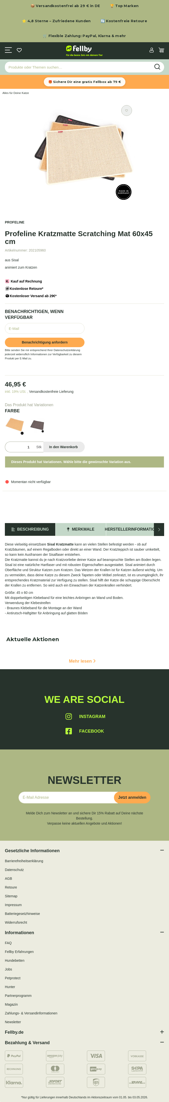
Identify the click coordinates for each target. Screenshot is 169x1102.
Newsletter (13, 1022)
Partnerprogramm (18, 996)
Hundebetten (14, 960)
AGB (8, 878)
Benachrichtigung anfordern (44, 342)
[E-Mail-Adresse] (68, 797)
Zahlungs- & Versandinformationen (31, 1013)
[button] (152, 51)
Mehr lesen (82, 661)
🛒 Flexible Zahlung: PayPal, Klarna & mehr (84, 36)
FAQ (8, 943)
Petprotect (12, 978)
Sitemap (11, 896)
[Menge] (19, 447)
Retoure (11, 887)
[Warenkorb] (161, 51)
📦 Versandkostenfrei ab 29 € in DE (65, 6)
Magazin (11, 1004)
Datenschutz (14, 870)
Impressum (13, 905)
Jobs (8, 969)
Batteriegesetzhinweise (22, 914)
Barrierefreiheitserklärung (24, 861)
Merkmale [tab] (80, 529)
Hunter (10, 987)
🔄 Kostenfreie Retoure (124, 21)
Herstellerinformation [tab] (131, 529)
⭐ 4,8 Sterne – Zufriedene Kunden (56, 21)
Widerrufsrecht (16, 922)
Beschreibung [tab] (30, 529)
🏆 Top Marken (124, 6)
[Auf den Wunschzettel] (126, 110)
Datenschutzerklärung (67, 350)
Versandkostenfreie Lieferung (51, 392)
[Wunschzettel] (19, 50)
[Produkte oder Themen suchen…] (78, 67)
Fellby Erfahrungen (19, 952)
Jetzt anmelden (132, 797)
